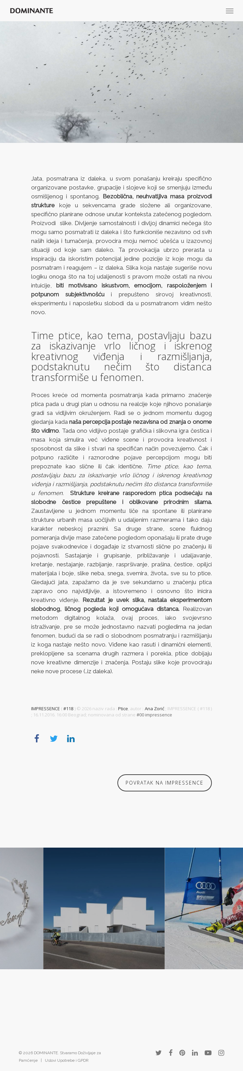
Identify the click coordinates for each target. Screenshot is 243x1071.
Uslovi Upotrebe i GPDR (67, 1060)
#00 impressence (154, 715)
